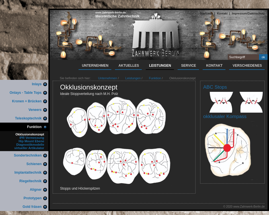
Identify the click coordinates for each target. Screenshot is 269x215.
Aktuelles (128, 66)
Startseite (206, 13)
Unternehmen (95, 66)
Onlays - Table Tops (26, 93)
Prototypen (33, 198)
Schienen (34, 164)
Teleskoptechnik (28, 118)
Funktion (34, 127)
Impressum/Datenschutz (248, 13)
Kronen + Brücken (27, 101)
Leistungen (160, 66)
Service (188, 66)
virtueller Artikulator (29, 148)
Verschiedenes (247, 66)
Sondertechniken (28, 155)
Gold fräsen (32, 207)
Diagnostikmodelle (30, 144)
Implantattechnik (28, 173)
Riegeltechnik (30, 181)
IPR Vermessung (31, 137)
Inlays (37, 84)
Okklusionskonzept (29, 134)
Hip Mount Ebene (31, 141)
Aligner (36, 190)
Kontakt (222, 13)
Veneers (35, 110)
